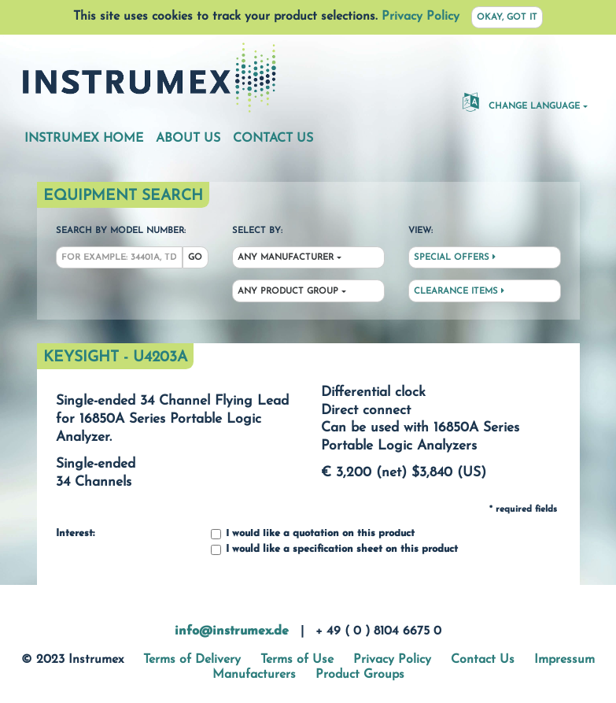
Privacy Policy (420, 16)
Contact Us (273, 138)
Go (195, 257)
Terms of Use (297, 659)
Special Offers (455, 257)
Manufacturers (254, 674)
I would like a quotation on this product (313, 534)
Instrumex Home (83, 138)
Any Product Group (288, 291)
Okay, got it (507, 17)
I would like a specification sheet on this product (334, 550)
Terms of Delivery (192, 659)
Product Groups (359, 674)
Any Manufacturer (286, 257)
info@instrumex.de (232, 631)
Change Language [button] (521, 101)
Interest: (75, 533)
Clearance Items (459, 291)
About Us (188, 138)
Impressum (564, 659)
